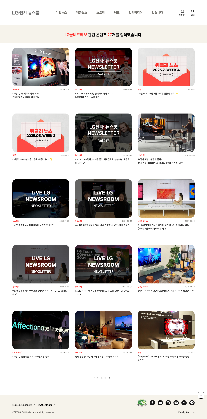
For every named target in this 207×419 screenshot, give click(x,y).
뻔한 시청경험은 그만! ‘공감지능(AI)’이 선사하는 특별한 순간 (166, 290)
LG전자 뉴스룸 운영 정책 (22, 404)
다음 (109, 378)
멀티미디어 (136, 13)
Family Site (186, 412)
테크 (116, 13)
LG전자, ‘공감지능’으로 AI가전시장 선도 (30, 356)
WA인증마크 (142, 402)
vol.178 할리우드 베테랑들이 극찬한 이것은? (32, 225)
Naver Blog (176, 402)
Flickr (184, 402)
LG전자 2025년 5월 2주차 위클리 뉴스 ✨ (32, 159)
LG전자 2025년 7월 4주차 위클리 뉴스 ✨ (158, 93)
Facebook (152, 402)
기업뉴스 (61, 13)
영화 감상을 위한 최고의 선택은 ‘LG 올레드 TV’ (97, 356)
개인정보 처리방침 (45, 404)
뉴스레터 (182, 15)
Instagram (168, 402)
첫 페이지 (94, 378)
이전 (97, 378)
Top (201, 395)
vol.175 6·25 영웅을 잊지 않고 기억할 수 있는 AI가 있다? (102, 225)
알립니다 (157, 13)
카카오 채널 (192, 402)
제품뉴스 (81, 13)
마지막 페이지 (112, 378)
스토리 (100, 13)
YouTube (160, 402)
